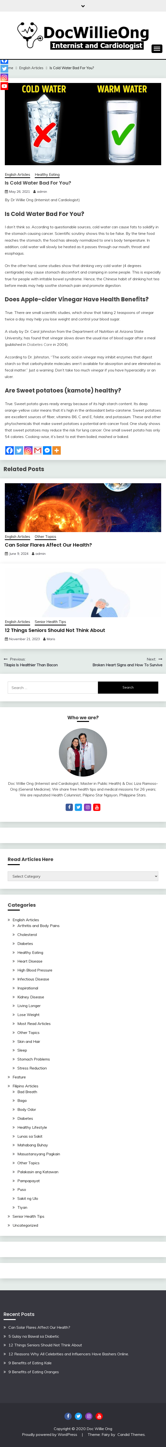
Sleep (22, 1050)
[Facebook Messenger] (47, 450)
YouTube (99, 1416)
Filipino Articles (25, 1085)
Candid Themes (131, 1434)
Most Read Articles (34, 1023)
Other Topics (45, 536)
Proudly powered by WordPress (50, 1434)
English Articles (17, 174)
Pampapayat (28, 1180)
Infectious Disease (33, 979)
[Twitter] (19, 450)
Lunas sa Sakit (29, 1136)
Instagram (88, 1416)
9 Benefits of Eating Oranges (33, 1371)
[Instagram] (28, 450)
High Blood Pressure (34, 970)
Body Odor (26, 1109)
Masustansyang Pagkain (38, 1153)
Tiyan (22, 1207)
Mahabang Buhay (32, 1145)
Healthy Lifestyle (32, 1127)
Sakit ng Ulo (27, 1198)
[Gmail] (38, 450)
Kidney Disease (30, 996)
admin (42, 191)
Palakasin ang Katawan (37, 1171)
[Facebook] (9, 450)
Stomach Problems (33, 1059)
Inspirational (27, 988)
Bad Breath (27, 1091)
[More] (56, 450)
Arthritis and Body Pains (38, 925)
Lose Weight (28, 1014)
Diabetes (25, 943)
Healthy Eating (47, 174)
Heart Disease (29, 961)
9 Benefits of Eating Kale (30, 1362)
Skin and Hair (28, 1041)
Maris (51, 639)
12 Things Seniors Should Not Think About (55, 630)
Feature (19, 1077)
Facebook (68, 1416)
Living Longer (29, 1005)
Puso (21, 1189)
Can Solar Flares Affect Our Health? (48, 545)
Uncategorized (25, 1225)
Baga (22, 1100)
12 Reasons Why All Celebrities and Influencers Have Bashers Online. (68, 1353)
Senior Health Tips (50, 621)
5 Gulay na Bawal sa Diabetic (33, 1336)
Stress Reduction (32, 1068)
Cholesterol (27, 934)
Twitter (78, 1416)
